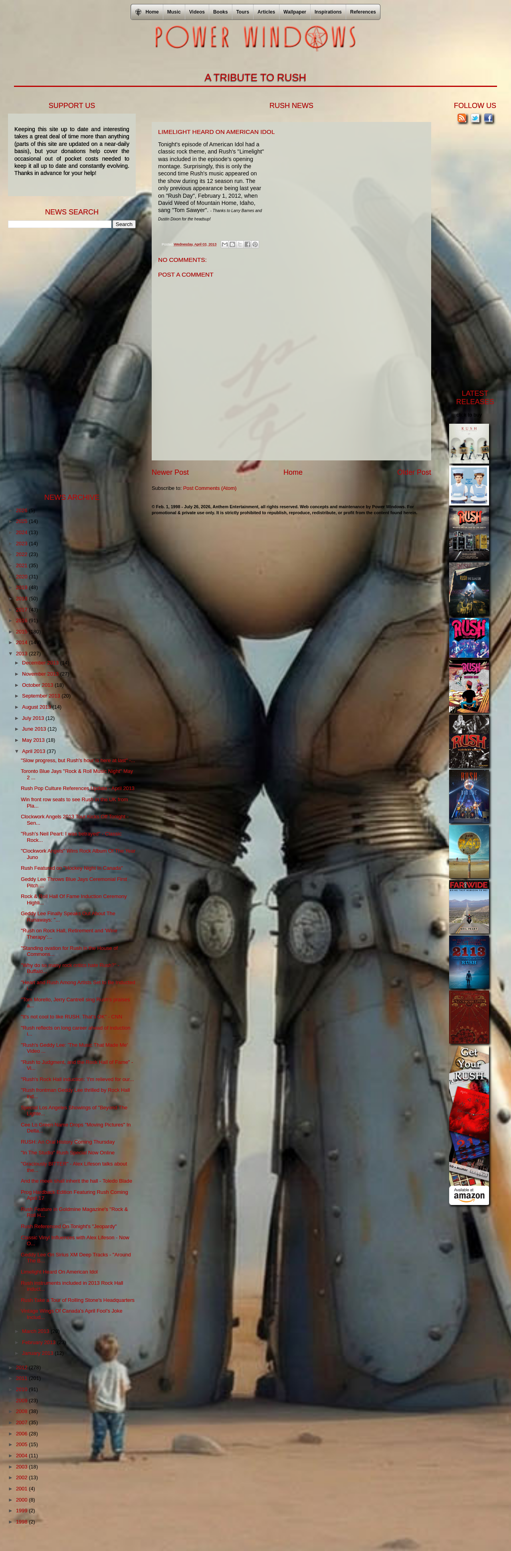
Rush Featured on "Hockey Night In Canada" (72, 868)
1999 (22, 1511)
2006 (22, 1434)
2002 (22, 1477)
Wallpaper (294, 12)
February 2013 (39, 1342)
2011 (22, 1378)
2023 (22, 543)
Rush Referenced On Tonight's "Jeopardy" (69, 1226)
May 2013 (34, 740)
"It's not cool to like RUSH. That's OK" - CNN (71, 1017)
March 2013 (36, 1331)
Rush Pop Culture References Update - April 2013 (78, 788)
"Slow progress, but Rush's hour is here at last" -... (78, 760)
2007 (22, 1422)
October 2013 (38, 685)
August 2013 (37, 707)
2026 (22, 510)
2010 (22, 1389)
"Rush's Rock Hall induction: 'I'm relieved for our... (77, 1079)
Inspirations (328, 12)
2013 (22, 654)
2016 (22, 620)
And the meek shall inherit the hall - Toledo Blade (76, 1181)
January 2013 (38, 1353)
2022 (22, 554)
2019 (22, 587)
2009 (22, 1401)
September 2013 (41, 696)
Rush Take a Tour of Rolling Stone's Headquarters (78, 1300)
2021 (22, 565)
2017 (22, 610)
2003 (22, 1467)
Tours (242, 12)
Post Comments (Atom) (210, 488)
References (363, 12)
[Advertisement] (68, 360)
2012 (22, 1367)
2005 (22, 1444)
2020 (22, 577)
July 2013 (34, 718)
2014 (22, 642)
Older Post (414, 472)
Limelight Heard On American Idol (59, 1272)
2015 (22, 632)
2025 (22, 521)
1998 (22, 1522)
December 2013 (41, 663)
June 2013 (35, 729)
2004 (22, 1456)
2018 (22, 599)
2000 (22, 1500)
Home (293, 472)
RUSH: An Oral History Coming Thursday (68, 1142)
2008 (22, 1411)
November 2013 (41, 674)
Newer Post (170, 472)
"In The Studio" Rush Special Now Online (68, 1153)
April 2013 (34, 751)
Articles (266, 12)
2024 (22, 532)
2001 (22, 1489)
